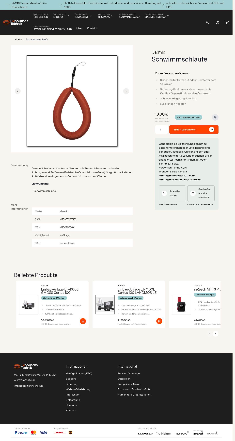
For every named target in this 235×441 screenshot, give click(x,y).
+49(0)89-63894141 (24, 380)
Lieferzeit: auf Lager (191, 117)
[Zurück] (210, 334)
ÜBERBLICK (40, 17)
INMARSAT (81, 17)
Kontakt (92, 28)
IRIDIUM (58, 17)
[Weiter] (216, 334)
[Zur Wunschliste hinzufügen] (215, 117)
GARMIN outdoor (155, 17)
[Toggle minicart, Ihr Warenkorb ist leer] (227, 22)
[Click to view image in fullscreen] (71, 100)
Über (79, 28)
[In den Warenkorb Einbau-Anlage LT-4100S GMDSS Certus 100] (83, 321)
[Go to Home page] (15, 22)
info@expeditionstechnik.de (28, 385)
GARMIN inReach (129, 17)
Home (18, 39)
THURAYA (103, 17)
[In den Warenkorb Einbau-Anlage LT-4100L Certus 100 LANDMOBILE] (159, 321)
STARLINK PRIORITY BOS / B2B (52, 29)
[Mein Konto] (217, 22)
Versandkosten (164, 121)
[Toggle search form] (207, 22)
